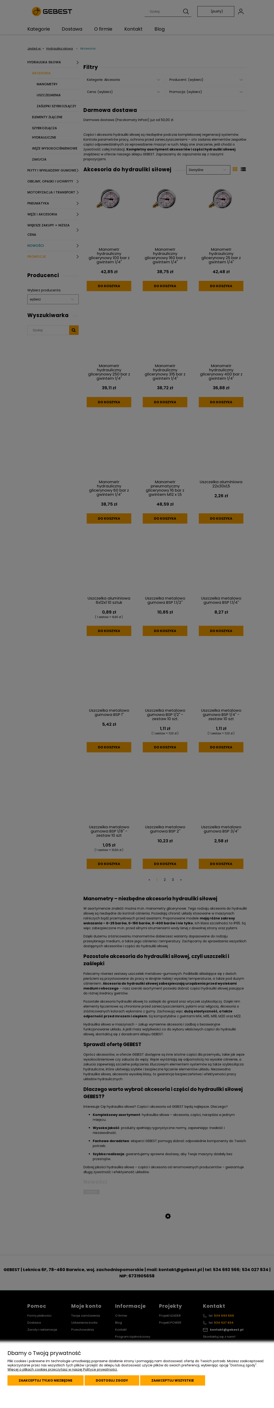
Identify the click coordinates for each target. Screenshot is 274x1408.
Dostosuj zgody (112, 1380)
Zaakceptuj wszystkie (172, 1380)
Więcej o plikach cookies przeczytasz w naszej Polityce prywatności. (62, 1369)
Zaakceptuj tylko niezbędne (45, 1380)
